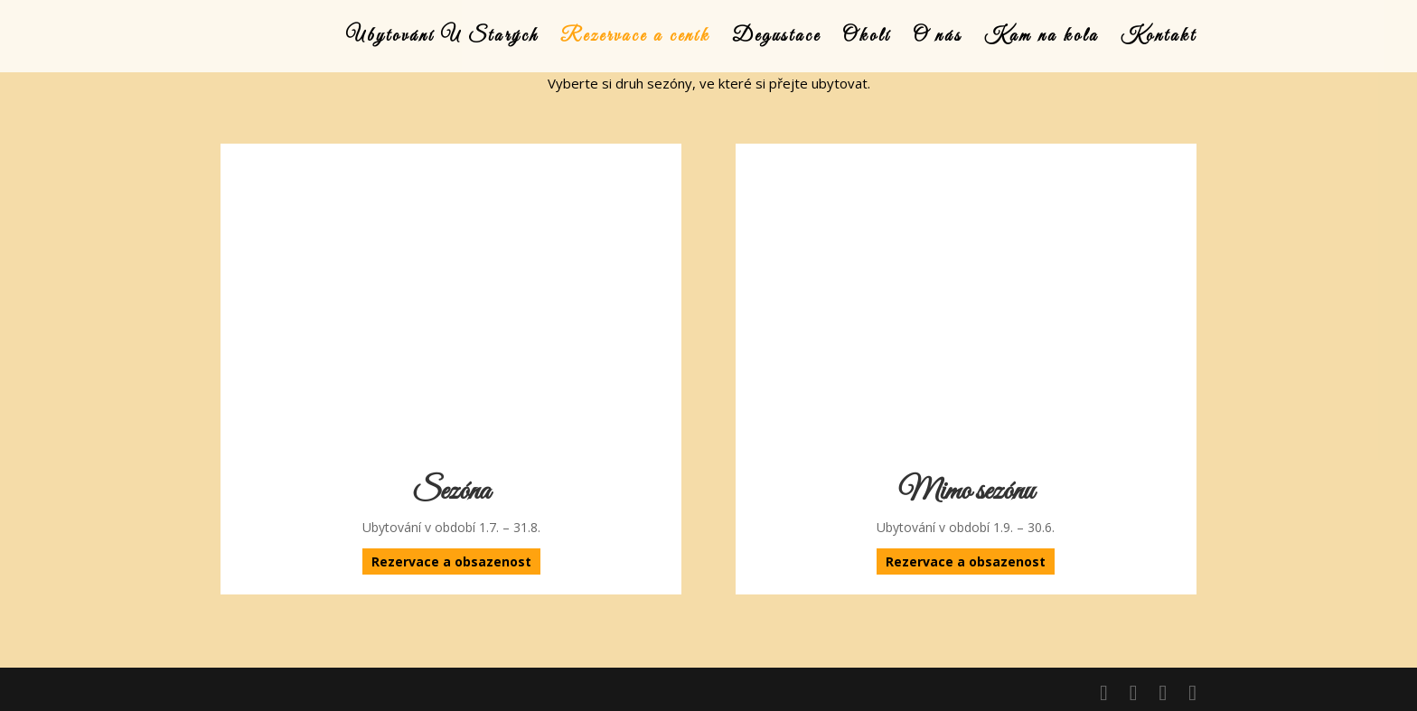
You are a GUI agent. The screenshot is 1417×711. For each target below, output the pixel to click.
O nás (937, 39)
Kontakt (1158, 39)
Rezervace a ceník (635, 39)
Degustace (776, 39)
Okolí (866, 39)
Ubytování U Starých (442, 39)
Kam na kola (1041, 39)
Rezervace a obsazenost (451, 561)
